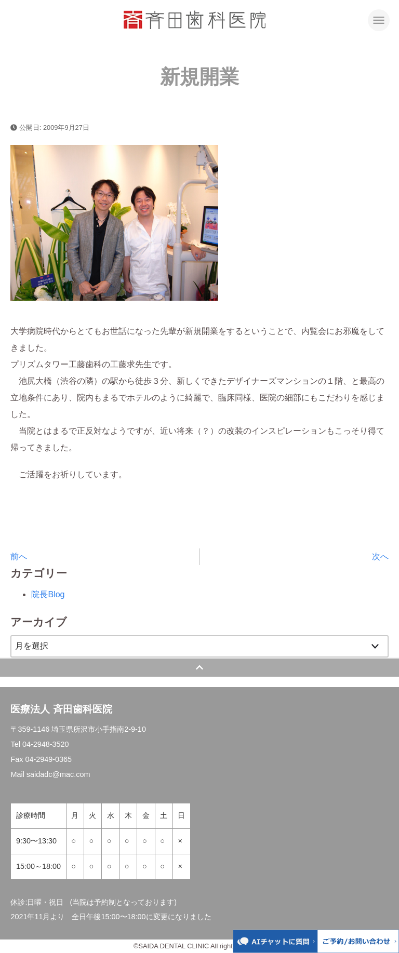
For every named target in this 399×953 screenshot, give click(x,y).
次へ (380, 556)
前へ (18, 556)
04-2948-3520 (45, 744)
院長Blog (47, 594)
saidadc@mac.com (58, 774)
